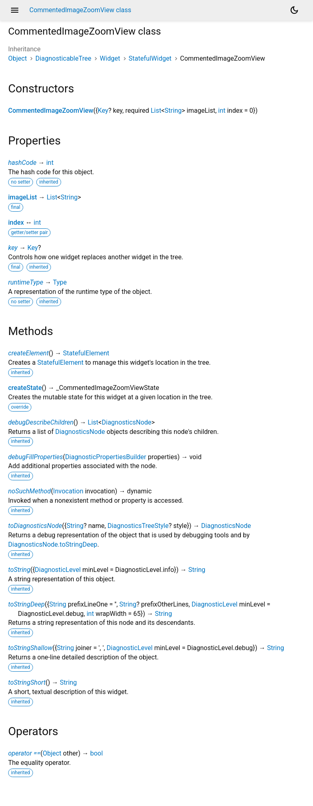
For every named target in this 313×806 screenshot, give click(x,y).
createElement (28, 353)
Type (60, 282)
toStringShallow (30, 648)
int (221, 110)
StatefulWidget (150, 58)
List (156, 110)
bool (96, 753)
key (13, 248)
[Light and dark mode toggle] (294, 10)
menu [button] (15, 10)
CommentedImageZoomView (50, 110)
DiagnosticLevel (58, 570)
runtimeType (25, 282)
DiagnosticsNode (126, 422)
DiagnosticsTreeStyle (138, 526)
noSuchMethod (29, 491)
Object (17, 58)
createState (25, 388)
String (173, 110)
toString (19, 570)
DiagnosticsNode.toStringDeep (52, 544)
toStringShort (27, 682)
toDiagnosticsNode (35, 526)
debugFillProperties (35, 457)
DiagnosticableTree (63, 58)
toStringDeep (26, 604)
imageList (22, 197)
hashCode (22, 162)
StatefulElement (86, 353)
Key (103, 110)
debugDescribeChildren (40, 422)
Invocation (68, 491)
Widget (110, 58)
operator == (24, 753)
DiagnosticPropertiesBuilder (105, 457)
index (16, 222)
